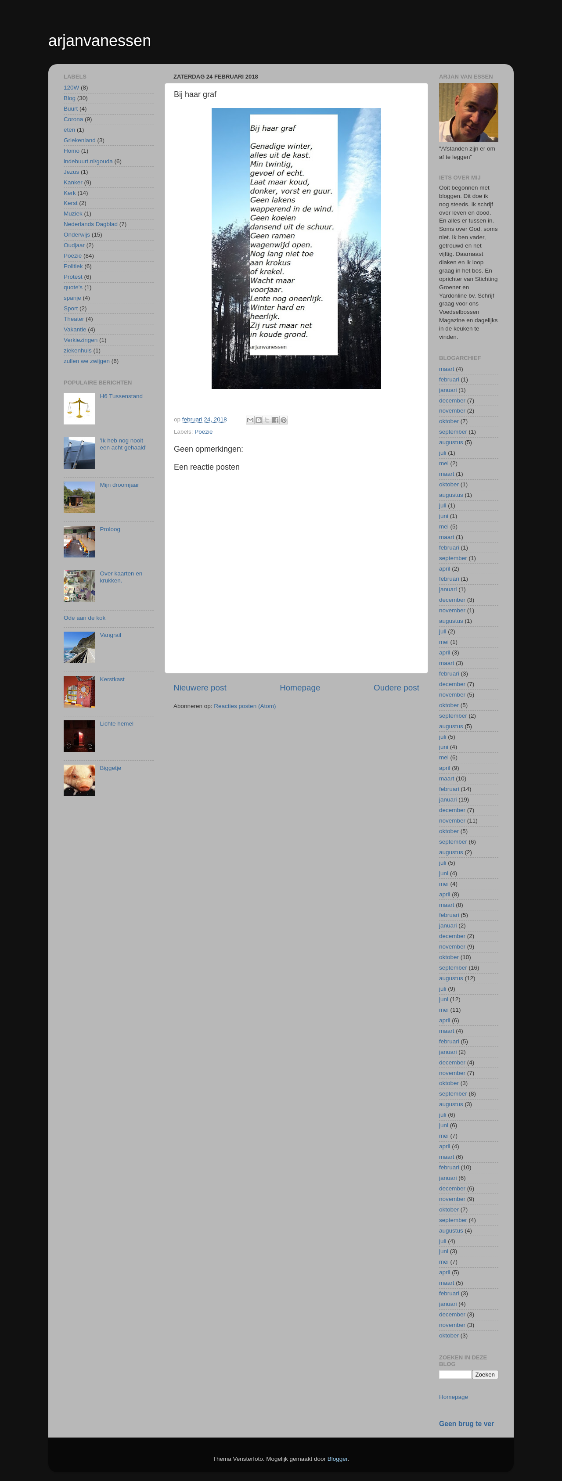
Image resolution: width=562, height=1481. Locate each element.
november (452, 410)
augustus (451, 442)
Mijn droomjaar (119, 485)
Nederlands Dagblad (91, 224)
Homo (71, 150)
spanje (72, 298)
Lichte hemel (116, 723)
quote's (73, 287)
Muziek (73, 213)
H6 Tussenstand (121, 396)
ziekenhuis (78, 350)
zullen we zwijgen (87, 361)
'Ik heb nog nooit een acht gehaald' (123, 444)
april (444, 568)
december (452, 400)
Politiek (73, 266)
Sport (71, 308)
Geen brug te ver (466, 1423)
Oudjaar (74, 245)
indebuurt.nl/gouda (88, 161)
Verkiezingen (80, 340)
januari (448, 390)
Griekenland (80, 140)
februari (449, 379)
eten (69, 129)
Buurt (71, 108)
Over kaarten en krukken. (121, 577)
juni (443, 516)
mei (444, 463)
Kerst (71, 203)
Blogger (338, 1459)
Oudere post (396, 687)
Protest (73, 276)
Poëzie (204, 431)
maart (446, 369)
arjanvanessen (99, 41)
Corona (73, 119)
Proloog (110, 529)
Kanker (73, 182)
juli (443, 452)
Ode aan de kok (84, 618)
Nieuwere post (200, 687)
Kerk (70, 193)
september (453, 431)
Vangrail (110, 635)
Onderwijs (77, 234)
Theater (74, 319)
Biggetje (110, 768)
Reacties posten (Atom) (245, 706)
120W (71, 87)
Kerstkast (112, 679)
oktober (449, 421)
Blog (70, 98)
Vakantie (75, 329)
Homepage (300, 687)
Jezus (71, 172)
